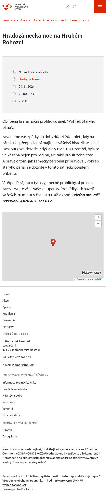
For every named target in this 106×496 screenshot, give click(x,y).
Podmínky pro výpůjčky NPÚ (65, 480)
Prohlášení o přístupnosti (42, 476)
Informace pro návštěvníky (19, 382)
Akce (5, 300)
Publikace (8, 313)
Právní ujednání (12, 476)
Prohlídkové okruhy (14, 389)
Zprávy (6, 307)
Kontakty (8, 326)
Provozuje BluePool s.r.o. (17, 489)
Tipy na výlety (11, 415)
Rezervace (8, 402)
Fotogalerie (9, 436)
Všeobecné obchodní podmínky (23, 480)
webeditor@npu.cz (14, 485)
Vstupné (7, 408)
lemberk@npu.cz (23, 365)
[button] (53, 243)
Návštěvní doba (12, 395)
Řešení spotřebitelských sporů (81, 476)
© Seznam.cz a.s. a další (88, 279)
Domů (6, 294)
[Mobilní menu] (100, 6)
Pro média (8, 320)
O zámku (7, 430)
